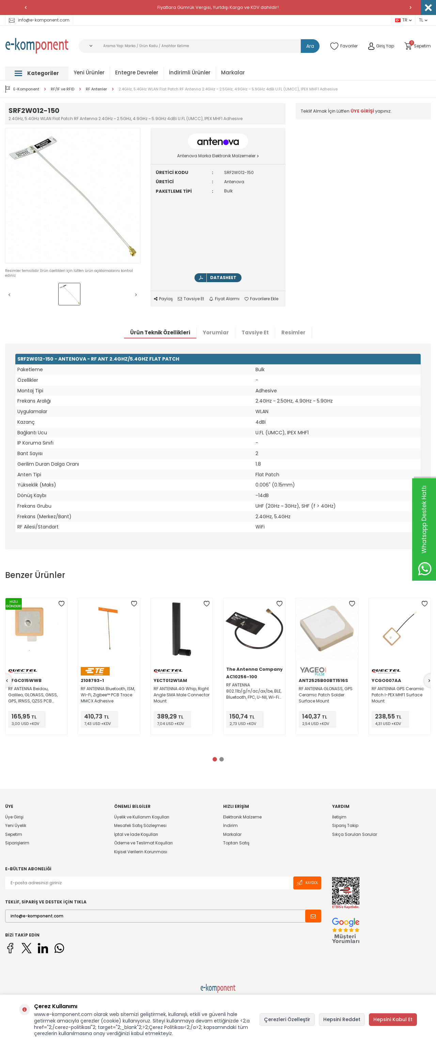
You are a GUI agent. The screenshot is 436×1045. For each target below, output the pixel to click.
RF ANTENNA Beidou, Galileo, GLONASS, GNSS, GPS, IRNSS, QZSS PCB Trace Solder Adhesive (33, 695)
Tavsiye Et (191, 299)
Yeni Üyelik (15, 825)
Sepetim (13, 834)
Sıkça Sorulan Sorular (354, 834)
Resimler (293, 332)
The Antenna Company (254, 669)
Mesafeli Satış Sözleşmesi (140, 825)
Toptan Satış (236, 843)
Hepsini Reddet (341, 1019)
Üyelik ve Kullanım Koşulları (141, 817)
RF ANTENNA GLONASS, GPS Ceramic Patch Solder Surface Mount (326, 695)
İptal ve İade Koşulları (136, 834)
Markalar (233, 72)
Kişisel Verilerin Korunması (140, 852)
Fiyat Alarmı (224, 299)
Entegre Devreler (136, 72)
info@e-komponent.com (39, 20)
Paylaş (163, 299)
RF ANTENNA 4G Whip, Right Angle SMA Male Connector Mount (181, 695)
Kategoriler (37, 73)
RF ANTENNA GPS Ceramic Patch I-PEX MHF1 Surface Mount (398, 695)
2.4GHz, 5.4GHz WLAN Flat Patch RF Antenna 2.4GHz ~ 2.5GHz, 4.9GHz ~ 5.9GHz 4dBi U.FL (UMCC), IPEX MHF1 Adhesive (228, 89)
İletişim (339, 817)
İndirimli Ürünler (190, 72)
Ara (310, 46)
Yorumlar (216, 332)
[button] (25, 7)
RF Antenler (96, 89)
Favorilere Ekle (261, 299)
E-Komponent (22, 89)
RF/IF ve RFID (62, 89)
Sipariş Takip (345, 825)
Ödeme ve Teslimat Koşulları (143, 843)
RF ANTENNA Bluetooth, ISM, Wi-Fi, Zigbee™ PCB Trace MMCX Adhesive (108, 695)
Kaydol (307, 883)
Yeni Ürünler (89, 72)
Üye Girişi (14, 817)
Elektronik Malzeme (242, 817)
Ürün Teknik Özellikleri (160, 332)
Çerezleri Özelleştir (287, 1019)
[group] (72, 195)
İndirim (230, 825)
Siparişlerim (17, 843)
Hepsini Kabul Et (392, 1019)
